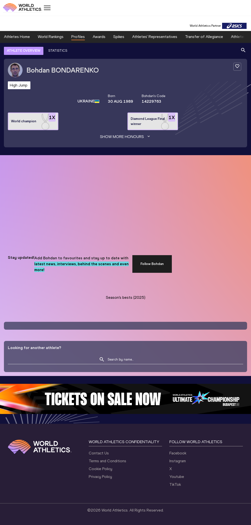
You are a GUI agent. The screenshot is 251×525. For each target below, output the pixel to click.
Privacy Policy (100, 476)
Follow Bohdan (152, 264)
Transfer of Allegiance (204, 36)
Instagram (177, 461)
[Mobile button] (47, 8)
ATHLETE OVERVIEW (23, 51)
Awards (99, 36)
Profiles (78, 36)
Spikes (118, 36)
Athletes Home (17, 36)
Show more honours (125, 136)
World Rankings (50, 36)
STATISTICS (57, 51)
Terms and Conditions (107, 461)
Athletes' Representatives (154, 36)
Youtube (176, 476)
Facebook (177, 453)
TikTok (175, 484)
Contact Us (99, 453)
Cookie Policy (100, 468)
